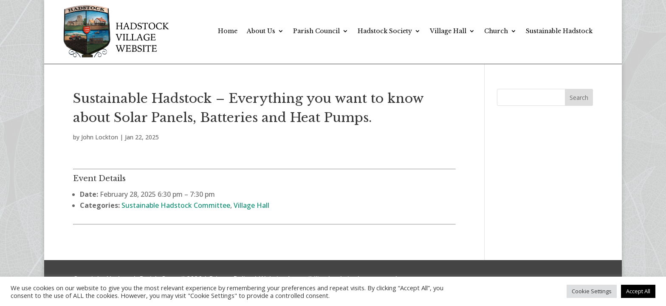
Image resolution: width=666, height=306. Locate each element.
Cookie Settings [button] (592, 291)
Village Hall (448, 31)
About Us (261, 31)
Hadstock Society (385, 31)
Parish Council (316, 31)
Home (227, 31)
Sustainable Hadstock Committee (175, 205)
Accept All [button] (638, 291)
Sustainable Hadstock (559, 31)
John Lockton (99, 137)
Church (496, 31)
